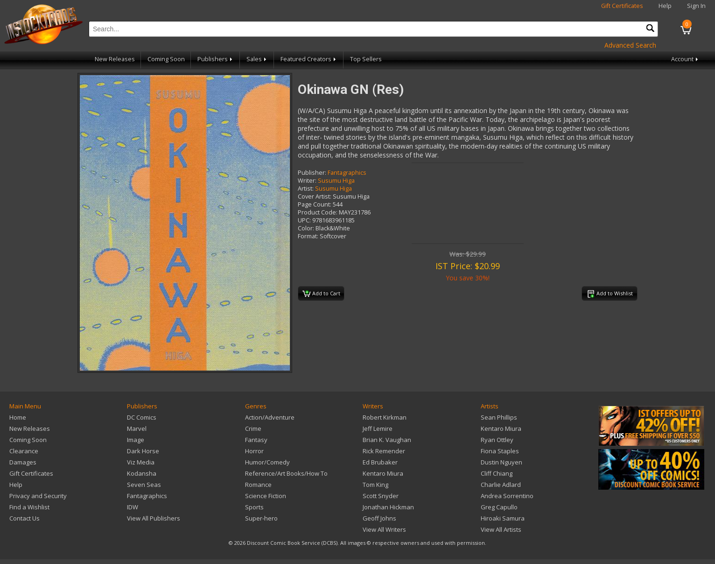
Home (17, 417)
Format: (308, 236)
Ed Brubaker (380, 462)
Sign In (696, 6)
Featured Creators (308, 59)
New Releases (115, 59)
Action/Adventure (269, 417)
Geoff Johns (379, 518)
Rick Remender (384, 451)
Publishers (215, 59)
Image (135, 439)
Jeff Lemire (378, 428)
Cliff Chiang (496, 473)
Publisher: (312, 173)
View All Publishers (153, 518)
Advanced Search (630, 45)
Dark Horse (143, 451)
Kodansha (141, 473)
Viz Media (140, 462)
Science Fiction (265, 496)
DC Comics (141, 417)
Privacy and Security (38, 496)
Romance (258, 484)
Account (685, 59)
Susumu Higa (336, 181)
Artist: (306, 189)
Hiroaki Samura (503, 518)
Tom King (375, 484)
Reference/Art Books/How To (286, 473)
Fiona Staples (500, 451)
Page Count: (314, 204)
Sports (254, 507)
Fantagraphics (347, 173)
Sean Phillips (499, 417)
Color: (306, 228)
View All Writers (384, 529)
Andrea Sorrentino (507, 496)
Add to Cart (321, 294)
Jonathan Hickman (388, 507)
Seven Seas (144, 484)
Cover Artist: (314, 196)
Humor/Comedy (267, 462)
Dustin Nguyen (501, 462)
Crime (253, 428)
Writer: (307, 181)
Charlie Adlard (501, 484)
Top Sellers (366, 59)
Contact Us (24, 518)
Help (665, 6)
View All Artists (501, 529)
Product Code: (317, 212)
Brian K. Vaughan (387, 439)
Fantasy (256, 439)
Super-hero (261, 518)
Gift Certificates (622, 6)
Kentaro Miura (383, 473)
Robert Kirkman (385, 417)
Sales (257, 59)
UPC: (304, 220)
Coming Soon (166, 59)
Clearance (23, 451)
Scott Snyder (381, 496)
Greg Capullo (499, 507)
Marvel (137, 428)
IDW (132, 507)
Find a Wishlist (29, 507)
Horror (254, 451)
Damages (22, 462)
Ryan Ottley (497, 439)
